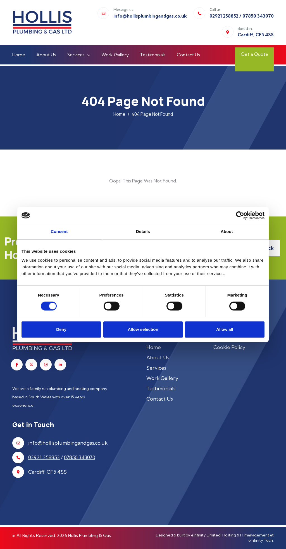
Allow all (224, 329)
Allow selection (143, 329)
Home (18, 54)
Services (76, 54)
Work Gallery (115, 54)
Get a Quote (247, 58)
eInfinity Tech (260, 540)
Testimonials (153, 54)
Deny (61, 329)
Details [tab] (143, 231)
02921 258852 (223, 16)
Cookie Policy (229, 347)
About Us (46, 54)
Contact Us (188, 54)
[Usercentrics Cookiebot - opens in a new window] (240, 215)
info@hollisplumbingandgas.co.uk (150, 16)
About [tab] (227, 231)
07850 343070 (258, 16)
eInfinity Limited (206, 535)
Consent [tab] (59, 231)
